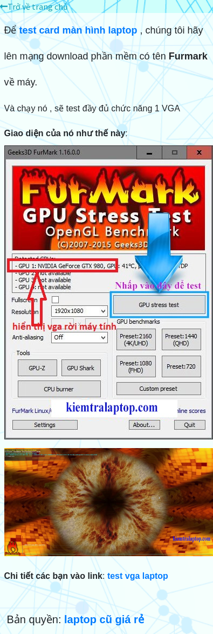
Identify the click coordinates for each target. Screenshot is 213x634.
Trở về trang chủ (34, 6)
